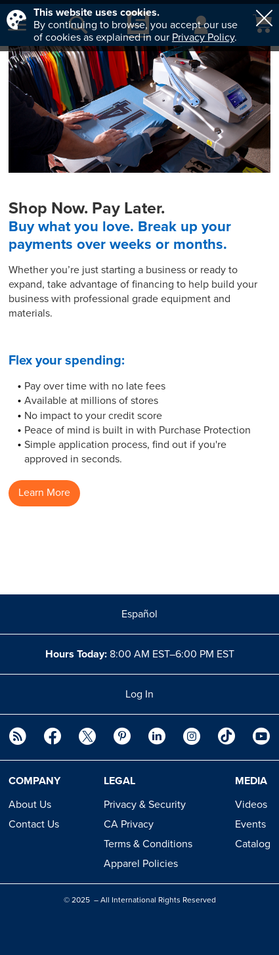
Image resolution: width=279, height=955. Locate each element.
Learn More (44, 492)
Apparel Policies (141, 863)
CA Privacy (129, 824)
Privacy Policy (203, 37)
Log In (139, 694)
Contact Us (34, 824)
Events (250, 824)
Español (139, 614)
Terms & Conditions (148, 844)
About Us (30, 804)
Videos (251, 804)
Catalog (252, 844)
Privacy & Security (145, 804)
